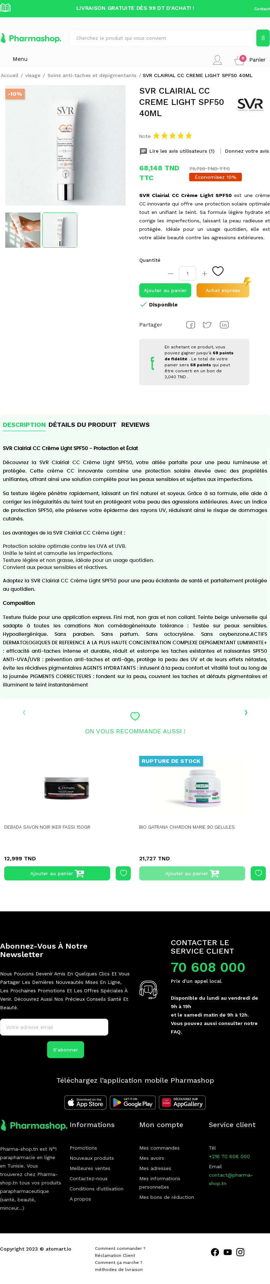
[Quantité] (187, 273)
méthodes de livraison (119, 1269)
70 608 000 (208, 967)
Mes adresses (155, 1168)
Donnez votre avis (247, 151)
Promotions (83, 1148)
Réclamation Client (115, 1255)
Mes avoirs (151, 1158)
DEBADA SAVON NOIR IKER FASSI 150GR (50, 827)
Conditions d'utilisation (96, 1188)
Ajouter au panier (165, 290)
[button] (250, 60)
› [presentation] (246, 711)
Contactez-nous (89, 1178)
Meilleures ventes (90, 1168)
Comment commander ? (120, 1248)
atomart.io (58, 1249)
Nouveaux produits (92, 1158)
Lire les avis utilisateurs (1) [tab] (177, 151)
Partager (191, 325)
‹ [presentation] (24, 711)
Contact (262, 8)
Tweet (207, 325)
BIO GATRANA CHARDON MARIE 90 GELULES (190, 827)
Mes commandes (159, 1148)
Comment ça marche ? (118, 1262)
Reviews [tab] (135, 424)
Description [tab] (24, 424)
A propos (80, 1199)
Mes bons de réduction (166, 1197)
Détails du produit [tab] (83, 424)
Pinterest (224, 325)
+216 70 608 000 (229, 1156)
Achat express (223, 290)
